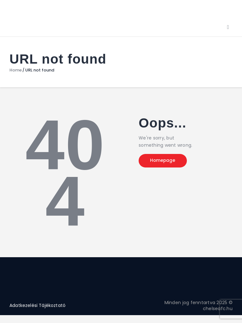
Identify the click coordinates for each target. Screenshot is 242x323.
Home (15, 70)
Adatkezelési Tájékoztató (37, 305)
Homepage (165, 161)
